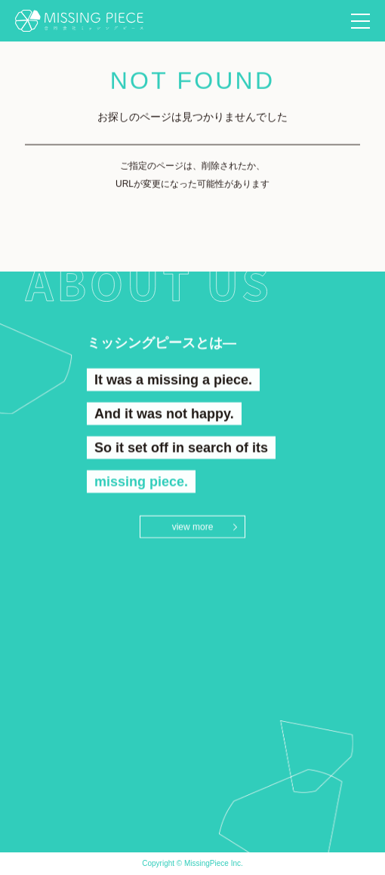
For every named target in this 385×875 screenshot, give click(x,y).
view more (193, 527)
